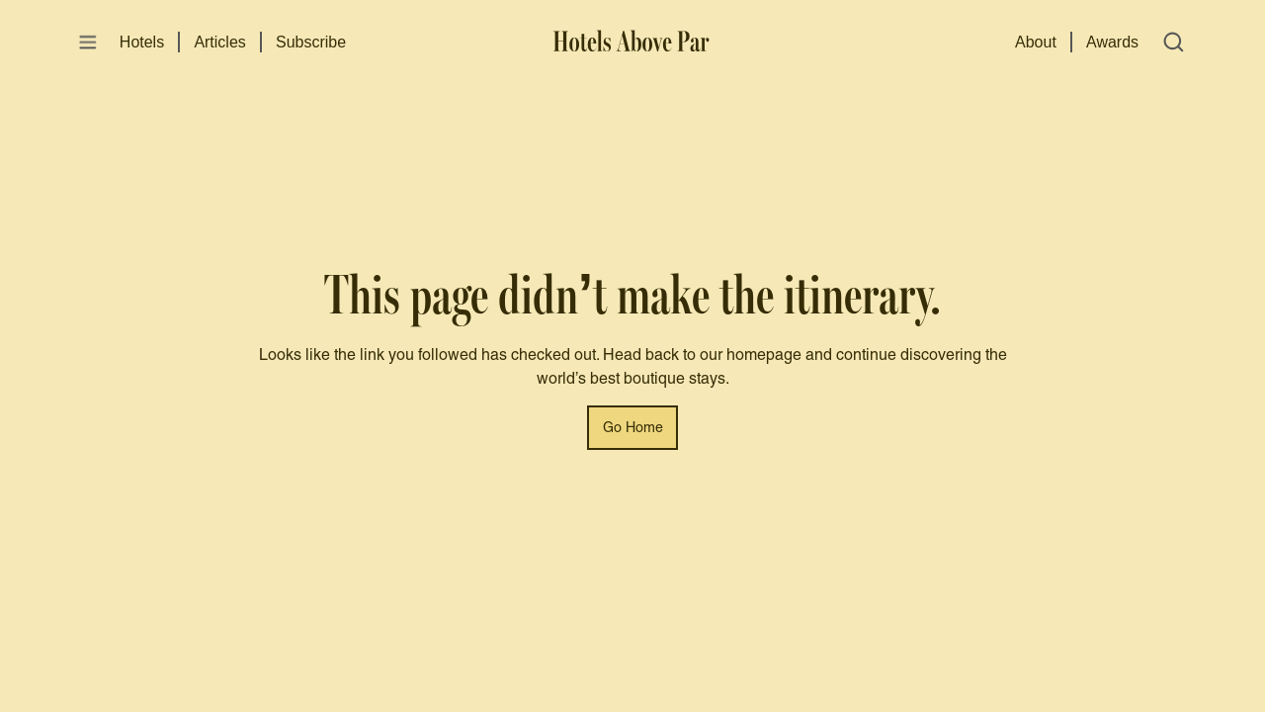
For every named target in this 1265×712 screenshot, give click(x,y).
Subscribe (311, 42)
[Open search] (1173, 42)
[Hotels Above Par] (633, 42)
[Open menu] (88, 42)
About (1035, 42)
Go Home (633, 428)
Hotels (142, 42)
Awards (1112, 42)
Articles (219, 42)
